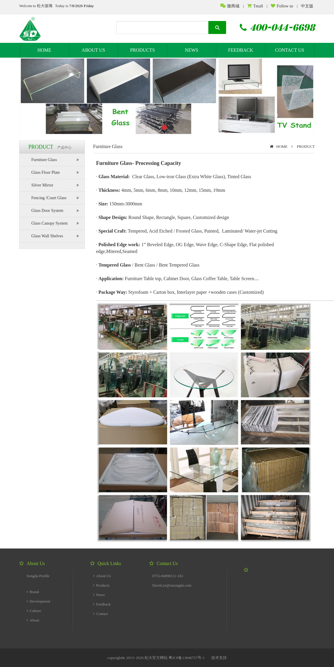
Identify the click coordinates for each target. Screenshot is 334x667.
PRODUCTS (142, 50)
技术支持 (219, 657)
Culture (34, 610)
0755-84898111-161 (167, 576)
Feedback (102, 604)
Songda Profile (38, 576)
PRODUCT (306, 146)
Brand (33, 592)
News (99, 595)
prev (36, 95)
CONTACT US (289, 50)
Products (101, 585)
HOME (44, 50)
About (33, 620)
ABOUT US (93, 50)
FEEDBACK (240, 50)
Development (38, 601)
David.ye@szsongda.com (172, 585)
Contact (100, 613)
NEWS (191, 50)
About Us (102, 576)
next (298, 95)
